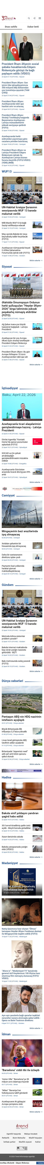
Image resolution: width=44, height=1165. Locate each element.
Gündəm (7, 585)
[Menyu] (39, 18)
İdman (6, 1034)
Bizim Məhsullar (19, 1138)
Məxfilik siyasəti (25, 1142)
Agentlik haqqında (14, 1134)
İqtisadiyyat (10, 388)
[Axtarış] (29, 18)
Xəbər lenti (33, 26)
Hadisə (6, 777)
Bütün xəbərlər (35, 260)
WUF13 (7, 171)
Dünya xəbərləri (12, 681)
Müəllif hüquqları (35, 1138)
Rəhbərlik (5, 1138)
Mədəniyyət (10, 863)
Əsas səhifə (11, 26)
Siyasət (7, 266)
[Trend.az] (9, 18)
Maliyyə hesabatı (30, 1134)
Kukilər (38, 1142)
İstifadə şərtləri (9, 1142)
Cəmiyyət (8, 495)
